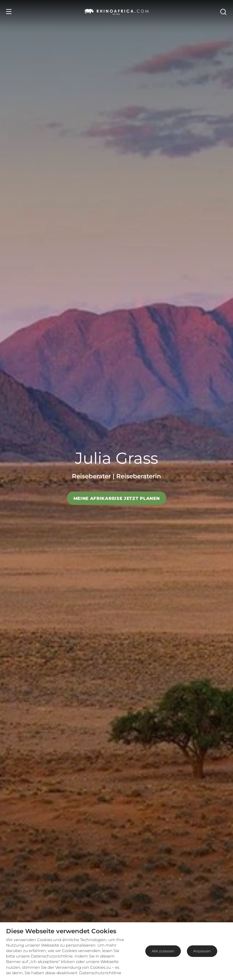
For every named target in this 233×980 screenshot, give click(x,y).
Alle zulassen (163, 951)
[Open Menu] (9, 11)
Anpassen (202, 951)
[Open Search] (223, 11)
